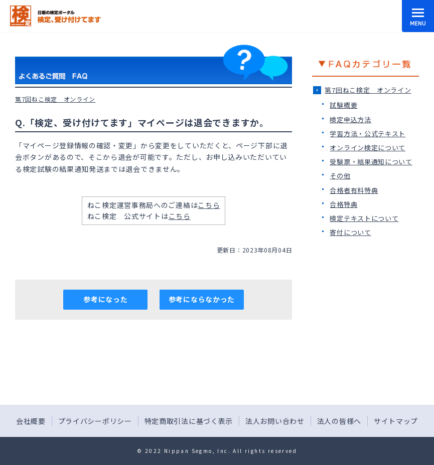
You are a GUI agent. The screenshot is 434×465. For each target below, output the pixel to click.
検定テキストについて (364, 218)
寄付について (350, 232)
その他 (340, 175)
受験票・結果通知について (371, 161)
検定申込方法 (350, 119)
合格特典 (343, 204)
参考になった (105, 299)
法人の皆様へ (339, 421)
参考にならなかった (202, 299)
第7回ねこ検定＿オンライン (368, 90)
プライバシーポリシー (95, 421)
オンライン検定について (367, 147)
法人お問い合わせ (275, 421)
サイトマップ (396, 421)
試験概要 (343, 105)
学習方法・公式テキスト (367, 133)
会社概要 (31, 421)
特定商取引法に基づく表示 (188, 421)
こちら (209, 205)
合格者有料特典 (354, 190)
